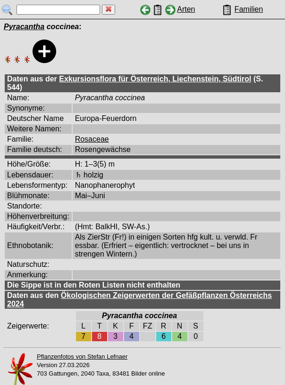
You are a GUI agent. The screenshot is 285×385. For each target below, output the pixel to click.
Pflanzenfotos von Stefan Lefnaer (82, 356)
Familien (249, 9)
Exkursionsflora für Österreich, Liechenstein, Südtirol (155, 79)
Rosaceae (92, 139)
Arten (186, 9)
